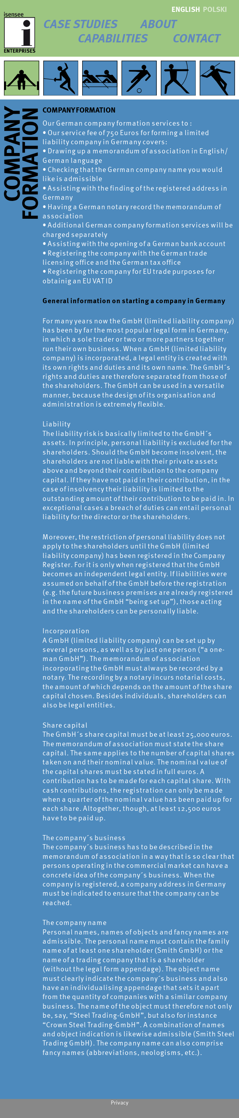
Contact (196, 37)
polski (215, 9)
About (158, 23)
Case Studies (80, 23)
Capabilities (113, 37)
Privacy (119, 1102)
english (186, 9)
